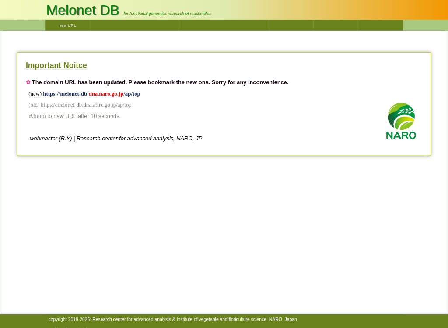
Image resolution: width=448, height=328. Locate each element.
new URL (67, 25)
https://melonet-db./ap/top (91, 93)
